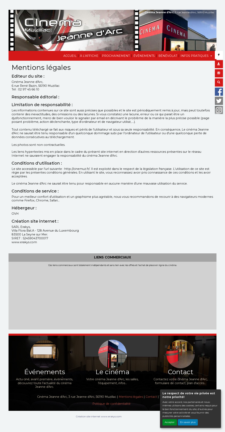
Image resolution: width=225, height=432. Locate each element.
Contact (151, 397)
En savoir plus (188, 422)
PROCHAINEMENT (116, 56)
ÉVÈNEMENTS (144, 56)
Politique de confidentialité (111, 404)
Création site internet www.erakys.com (99, 416)
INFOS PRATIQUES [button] (195, 56)
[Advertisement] (112, 297)
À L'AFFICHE (89, 56)
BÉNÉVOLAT (167, 56)
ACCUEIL (70, 56)
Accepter (170, 422)
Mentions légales (131, 397)
